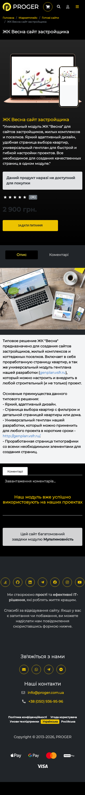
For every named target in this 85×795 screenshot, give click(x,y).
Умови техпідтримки (24, 721)
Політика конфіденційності (27, 717)
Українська (50, 721)
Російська (68, 721)
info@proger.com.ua (46, 693)
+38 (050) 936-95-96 (45, 701)
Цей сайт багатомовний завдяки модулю (42, 536)
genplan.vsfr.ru (53, 373)
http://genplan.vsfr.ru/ (21, 436)
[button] (77, 6)
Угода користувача (63, 717)
